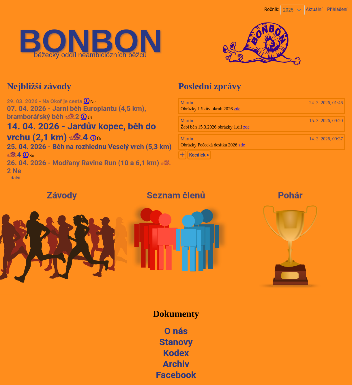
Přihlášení (337, 9)
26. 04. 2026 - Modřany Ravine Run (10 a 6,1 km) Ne (89, 167)
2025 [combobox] (288, 10)
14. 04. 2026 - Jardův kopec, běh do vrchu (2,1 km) (81, 132)
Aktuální (314, 9)
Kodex (176, 352)
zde (237, 108)
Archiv (176, 363)
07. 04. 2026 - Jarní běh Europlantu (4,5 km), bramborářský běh (76, 113)
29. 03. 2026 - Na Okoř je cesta (45, 101)
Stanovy (176, 341)
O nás (176, 331)
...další (13, 178)
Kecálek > (199, 155)
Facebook (176, 374)
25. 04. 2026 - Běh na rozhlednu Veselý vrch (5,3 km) (89, 151)
